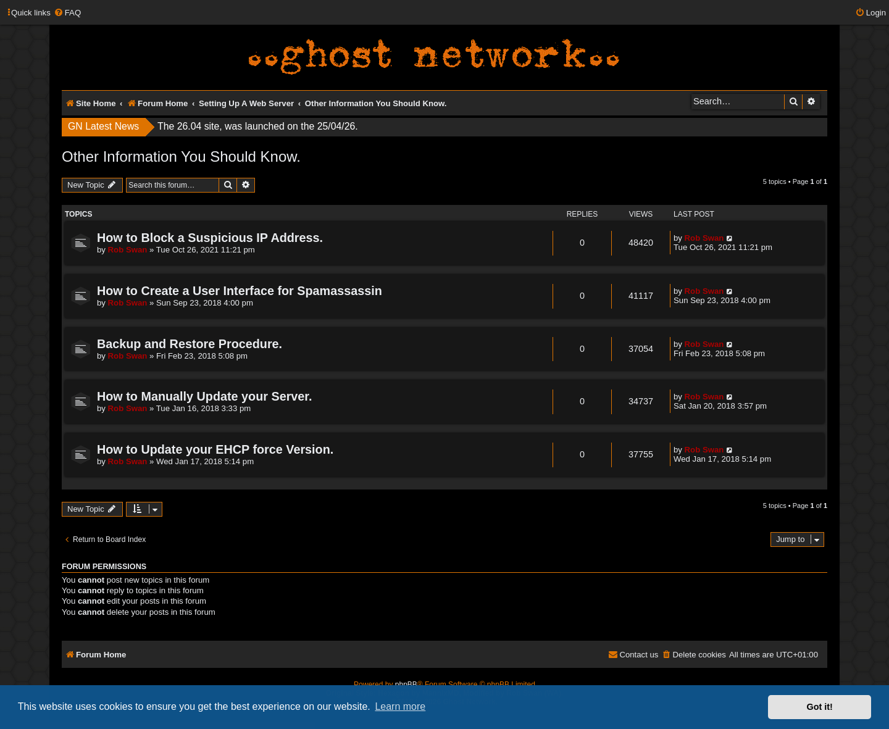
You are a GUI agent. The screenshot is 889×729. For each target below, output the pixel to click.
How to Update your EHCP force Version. (215, 449)
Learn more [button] (400, 706)
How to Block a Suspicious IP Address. (210, 237)
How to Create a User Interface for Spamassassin (239, 291)
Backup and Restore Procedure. (189, 344)
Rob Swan (128, 249)
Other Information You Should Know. (181, 156)
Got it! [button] (820, 707)
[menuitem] (67, 13)
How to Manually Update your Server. (204, 396)
